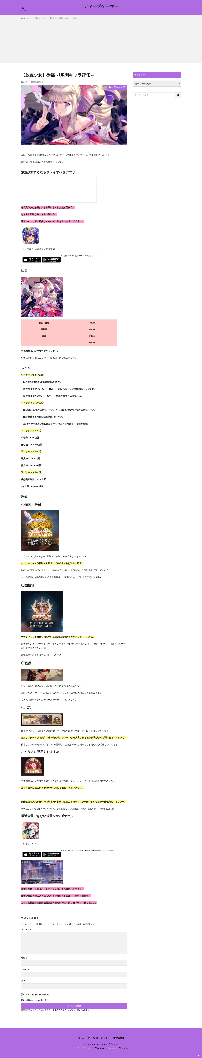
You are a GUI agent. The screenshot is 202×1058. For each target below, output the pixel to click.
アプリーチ (92, 256)
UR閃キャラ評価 (39, 18)
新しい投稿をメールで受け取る (35, 1000)
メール (25, 969)
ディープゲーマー (101, 6)
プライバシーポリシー (99, 1038)
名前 (24, 958)
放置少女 (39, 82)
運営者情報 (118, 1038)
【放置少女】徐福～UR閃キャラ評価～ (64, 18)
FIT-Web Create (98, 1048)
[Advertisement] (101, 40)
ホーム (81, 1038)
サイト (24, 981)
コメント (26, 929)
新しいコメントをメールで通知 (35, 994)
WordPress (125, 1048)
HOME (26, 18)
